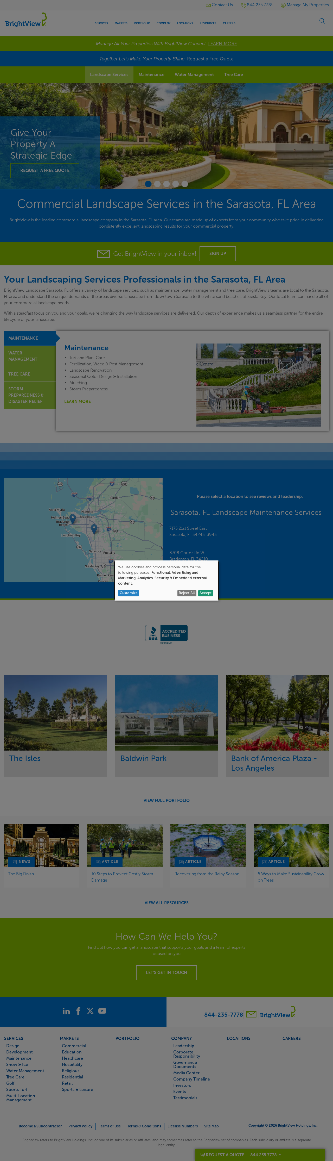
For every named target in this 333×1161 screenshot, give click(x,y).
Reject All (187, 593)
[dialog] (166, 580)
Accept (206, 593)
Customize (129, 593)
